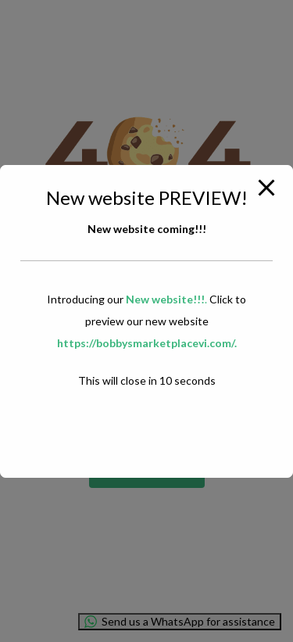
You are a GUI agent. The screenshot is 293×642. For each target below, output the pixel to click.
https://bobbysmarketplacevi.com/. (147, 343)
